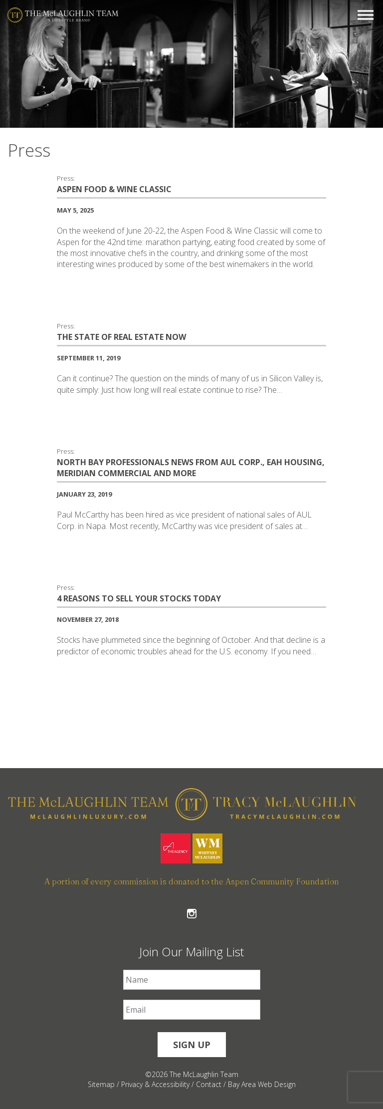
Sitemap (101, 1084)
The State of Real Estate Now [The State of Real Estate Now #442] (121, 336)
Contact (208, 1084)
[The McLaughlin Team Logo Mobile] (62, 14)
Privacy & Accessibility (155, 1084)
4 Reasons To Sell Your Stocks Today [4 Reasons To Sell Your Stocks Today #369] (139, 598)
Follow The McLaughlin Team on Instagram (192, 913)
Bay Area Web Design (262, 1084)
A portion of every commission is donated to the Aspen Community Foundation (191, 881)
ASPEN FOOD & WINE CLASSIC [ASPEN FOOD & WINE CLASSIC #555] (114, 189)
